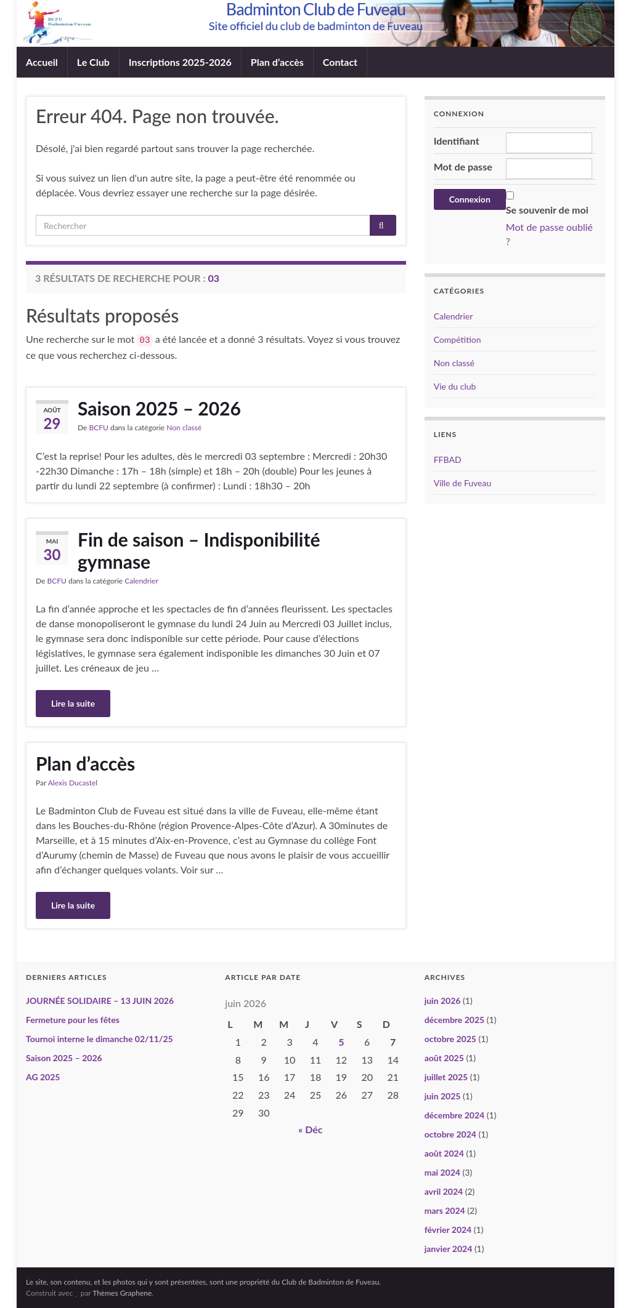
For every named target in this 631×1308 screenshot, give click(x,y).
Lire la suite (73, 703)
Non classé (184, 427)
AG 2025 (43, 1077)
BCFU (98, 427)
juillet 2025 (446, 1077)
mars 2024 (445, 1210)
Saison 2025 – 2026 (159, 408)
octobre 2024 (450, 1134)
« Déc (310, 1129)
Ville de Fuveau (463, 483)
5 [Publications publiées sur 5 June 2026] (341, 1042)
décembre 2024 (455, 1115)
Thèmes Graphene (122, 1293)
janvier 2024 (449, 1248)
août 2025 (444, 1058)
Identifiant (456, 140)
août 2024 (444, 1153)
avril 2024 (444, 1191)
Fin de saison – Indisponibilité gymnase (199, 550)
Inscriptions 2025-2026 (180, 62)
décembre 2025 (455, 1019)
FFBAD (448, 459)
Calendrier (141, 580)
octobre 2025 (450, 1038)
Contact (340, 62)
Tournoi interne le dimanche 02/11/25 (99, 1038)
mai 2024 (442, 1172)
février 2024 (448, 1229)
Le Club (93, 62)
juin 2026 (443, 1000)
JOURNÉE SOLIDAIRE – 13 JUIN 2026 (100, 1000)
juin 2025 (443, 1096)
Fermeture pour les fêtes (73, 1019)
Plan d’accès (277, 62)
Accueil (42, 62)
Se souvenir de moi (547, 209)
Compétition (457, 339)
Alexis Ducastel (72, 782)
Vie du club (455, 386)
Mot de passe (463, 166)
